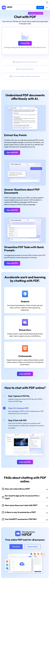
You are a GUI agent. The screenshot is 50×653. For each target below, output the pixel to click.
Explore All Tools (33, 546)
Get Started (16, 546)
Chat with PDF (12, 152)
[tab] (26, 399)
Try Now (40, 7)
